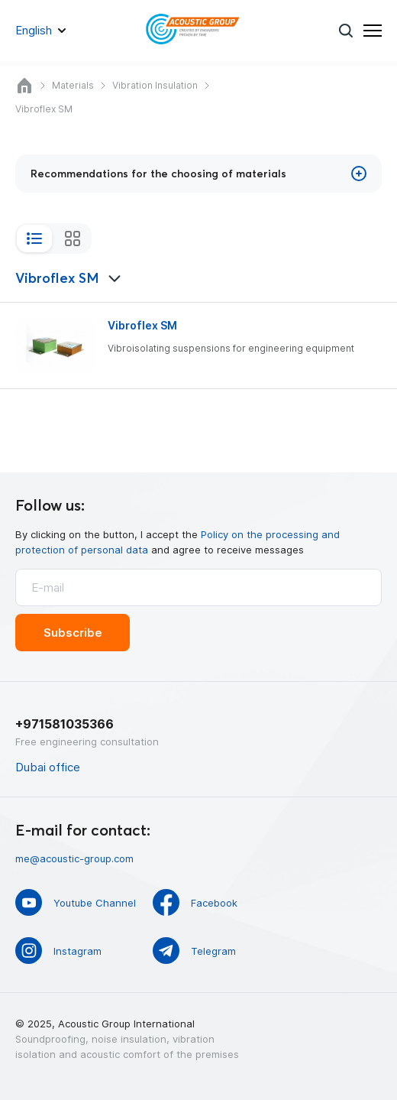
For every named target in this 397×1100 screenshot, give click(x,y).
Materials (73, 85)
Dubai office (47, 767)
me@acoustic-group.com (74, 858)
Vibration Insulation (155, 85)
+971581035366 (64, 724)
